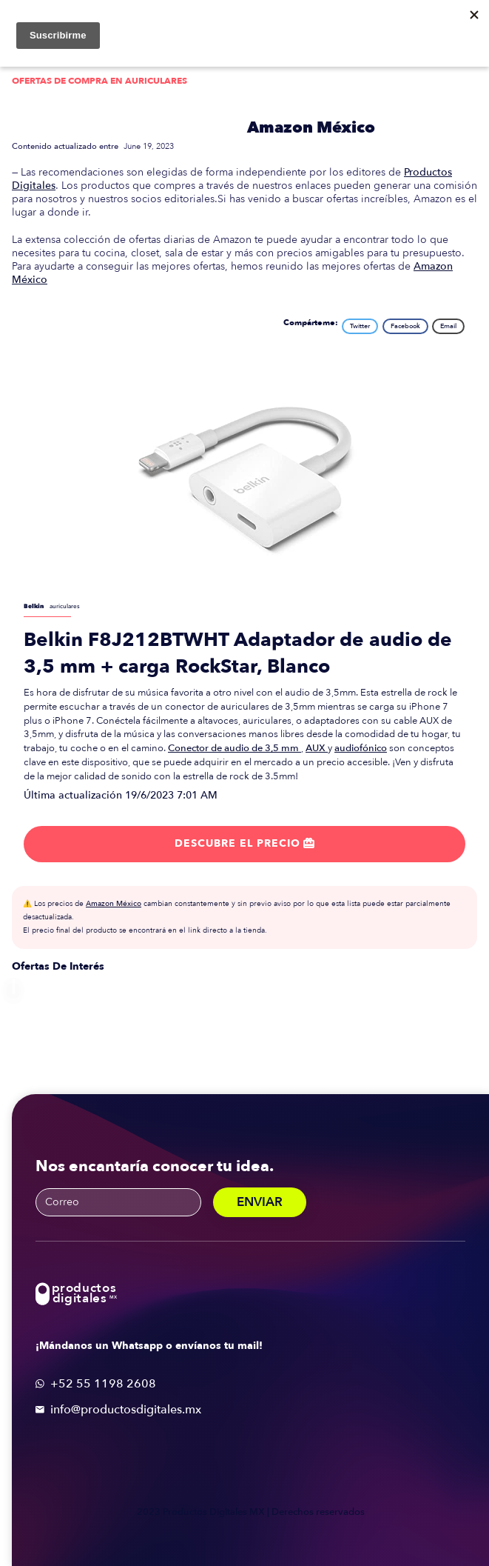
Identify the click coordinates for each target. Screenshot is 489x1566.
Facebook (405, 325)
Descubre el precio (244, 843)
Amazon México (311, 128)
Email (448, 325)
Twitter (360, 325)
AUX (317, 748)
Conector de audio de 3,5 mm (234, 748)
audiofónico (360, 748)
